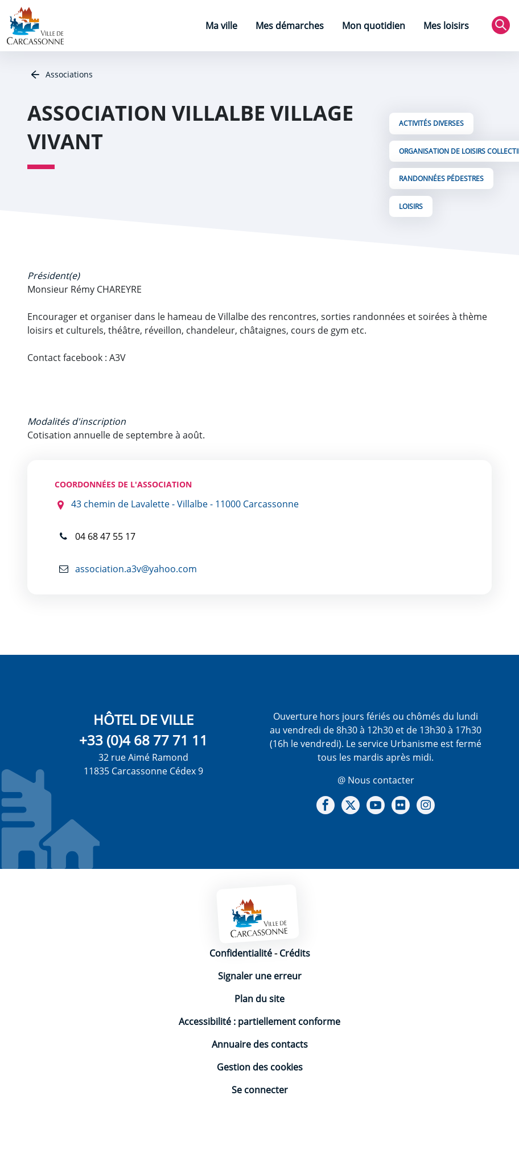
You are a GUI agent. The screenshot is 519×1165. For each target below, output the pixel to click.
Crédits (294, 953)
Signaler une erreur (260, 976)
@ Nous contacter (375, 780)
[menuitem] (221, 27)
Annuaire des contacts (260, 1044)
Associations (68, 74)
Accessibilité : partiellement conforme (259, 1021)
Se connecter (260, 1090)
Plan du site (259, 998)
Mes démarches (290, 25)
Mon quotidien (373, 25)
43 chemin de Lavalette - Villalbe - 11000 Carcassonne (185, 504)
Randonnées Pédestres (441, 178)
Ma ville (221, 25)
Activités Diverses (431, 123)
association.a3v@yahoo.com (135, 569)
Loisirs (411, 206)
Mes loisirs (446, 25)
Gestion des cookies (260, 1067)
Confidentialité (240, 953)
